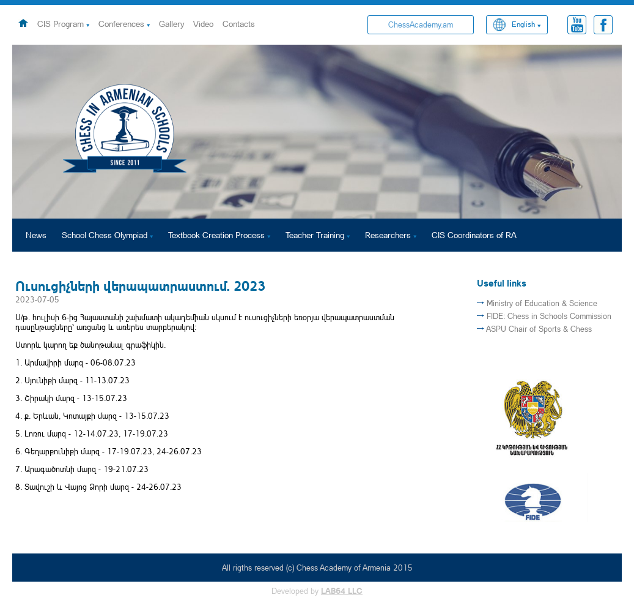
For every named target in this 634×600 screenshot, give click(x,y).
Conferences (121, 23)
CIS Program (60, 23)
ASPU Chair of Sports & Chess (539, 329)
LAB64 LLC (342, 591)
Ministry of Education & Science (542, 303)
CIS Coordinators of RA (474, 235)
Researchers (388, 235)
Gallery (171, 23)
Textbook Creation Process (216, 235)
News (36, 235)
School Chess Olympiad (104, 235)
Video (203, 23)
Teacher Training (315, 235)
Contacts (239, 23)
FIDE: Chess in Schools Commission (549, 316)
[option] (317, 132)
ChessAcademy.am (420, 24)
